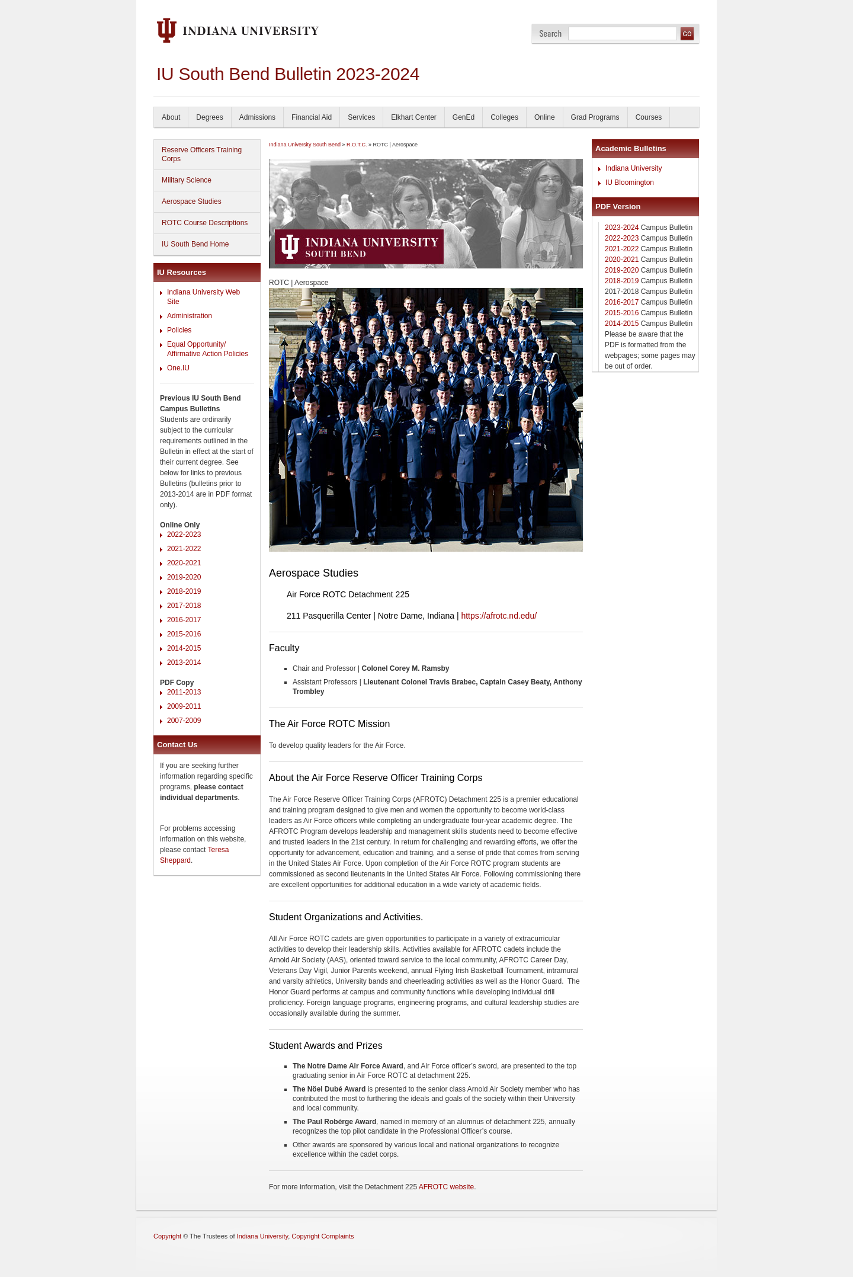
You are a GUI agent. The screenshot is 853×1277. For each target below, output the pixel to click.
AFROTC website (446, 1187)
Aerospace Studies (192, 201)
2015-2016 (184, 634)
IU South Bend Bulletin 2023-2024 (287, 74)
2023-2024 (622, 227)
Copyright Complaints (322, 1236)
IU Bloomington (629, 182)
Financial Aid (311, 117)
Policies (179, 330)
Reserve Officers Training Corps (202, 154)
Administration (189, 316)
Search (551, 33)
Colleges (504, 117)
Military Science (186, 180)
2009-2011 (184, 706)
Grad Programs (595, 117)
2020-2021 (184, 563)
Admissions (257, 117)
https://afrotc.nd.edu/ (499, 615)
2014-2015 (184, 648)
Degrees (209, 117)
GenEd (463, 117)
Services (361, 117)
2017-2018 (184, 605)
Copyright (167, 1236)
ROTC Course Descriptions (205, 223)
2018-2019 (184, 591)
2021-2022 (184, 549)
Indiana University (633, 168)
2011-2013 (184, 692)
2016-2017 (184, 620)
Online (544, 117)
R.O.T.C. (357, 145)
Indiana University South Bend (305, 145)
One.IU (178, 368)
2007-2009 (184, 720)
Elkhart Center (414, 117)
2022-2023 (184, 534)
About (171, 117)
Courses (649, 117)
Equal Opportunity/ (196, 344)
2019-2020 (184, 577)
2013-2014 (184, 662)
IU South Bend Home (195, 244)
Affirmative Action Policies (207, 354)
